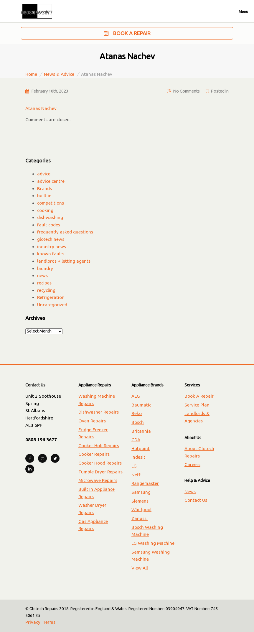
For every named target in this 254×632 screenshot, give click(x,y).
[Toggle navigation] (237, 11)
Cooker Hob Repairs (98, 445)
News (190, 491)
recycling (46, 290)
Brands (44, 188)
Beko (136, 413)
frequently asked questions (65, 231)
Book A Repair (127, 33)
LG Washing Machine (152, 543)
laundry (45, 268)
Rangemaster (145, 483)
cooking (45, 210)
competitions (50, 202)
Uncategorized (52, 304)
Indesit (138, 457)
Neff (136, 474)
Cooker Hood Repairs (100, 462)
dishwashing (50, 217)
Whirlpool (141, 509)
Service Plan (197, 404)
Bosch (137, 422)
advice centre (51, 181)
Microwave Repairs (97, 480)
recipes (44, 282)
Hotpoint (140, 448)
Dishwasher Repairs (98, 411)
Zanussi (139, 518)
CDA (135, 439)
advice (43, 173)
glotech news (50, 239)
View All (139, 567)
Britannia (141, 431)
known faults (50, 253)
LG (134, 465)
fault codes (48, 224)
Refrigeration (51, 297)
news (42, 275)
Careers (192, 464)
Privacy (32, 622)
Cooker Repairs (94, 454)
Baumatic (141, 404)
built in (44, 195)
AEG (135, 396)
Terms (49, 622)
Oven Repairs (92, 420)
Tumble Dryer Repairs (100, 471)
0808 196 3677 (36, 12)
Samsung (141, 492)
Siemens (140, 500)
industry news (51, 246)
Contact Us (195, 500)
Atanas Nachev (41, 108)
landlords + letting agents (63, 261)
